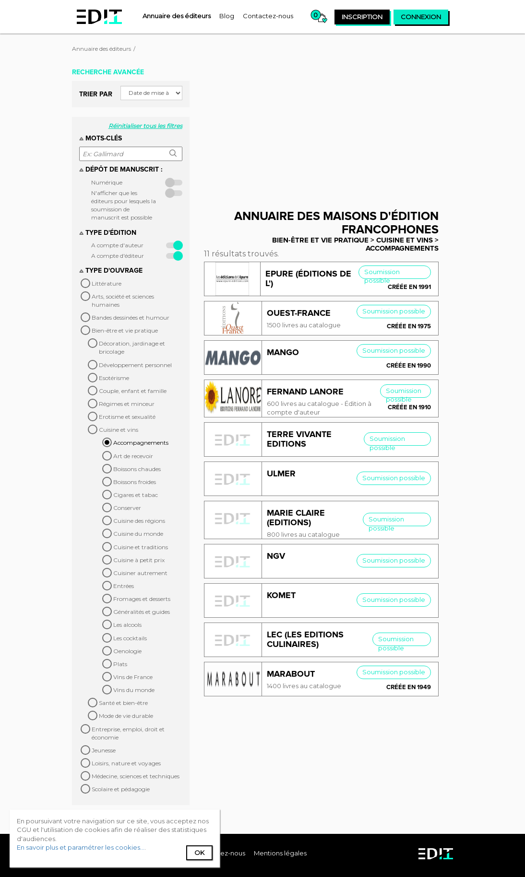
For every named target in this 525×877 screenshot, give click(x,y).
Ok (199, 852)
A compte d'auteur (117, 245)
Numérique (106, 182)
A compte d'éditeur (117, 255)
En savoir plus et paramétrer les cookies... (80, 847)
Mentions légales (280, 853)
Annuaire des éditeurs (101, 48)
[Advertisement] (328, 131)
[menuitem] (177, 16)
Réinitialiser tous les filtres (145, 125)
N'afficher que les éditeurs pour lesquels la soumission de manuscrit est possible (123, 205)
